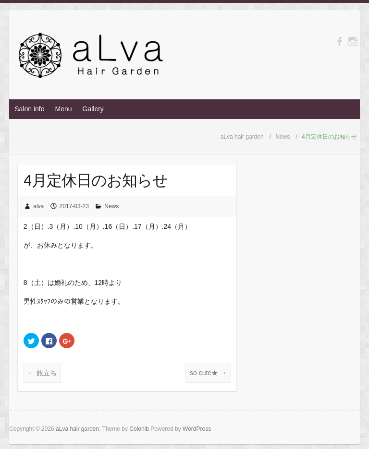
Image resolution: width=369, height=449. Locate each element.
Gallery (93, 109)
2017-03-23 (74, 206)
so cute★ (208, 373)
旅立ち (42, 373)
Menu (63, 109)
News (111, 206)
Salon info (29, 109)
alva (38, 206)
